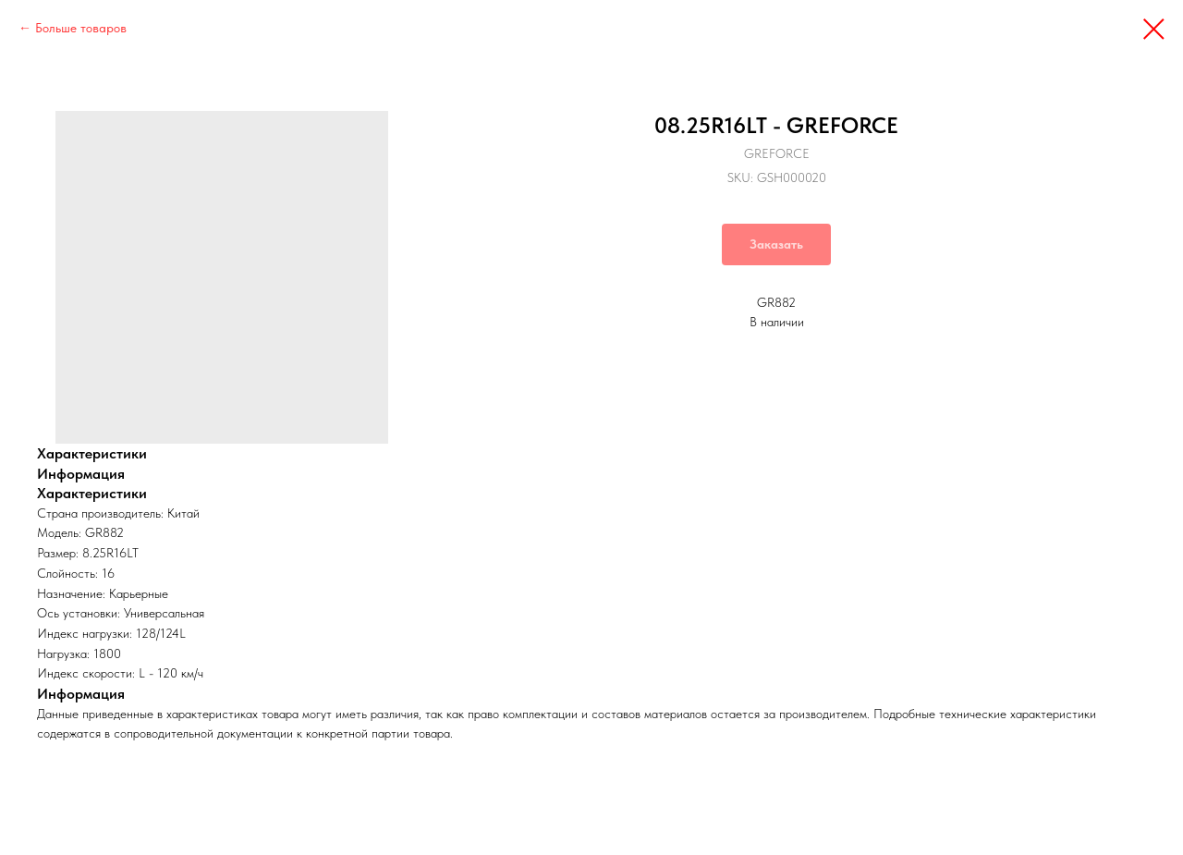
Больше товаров (81, 27)
